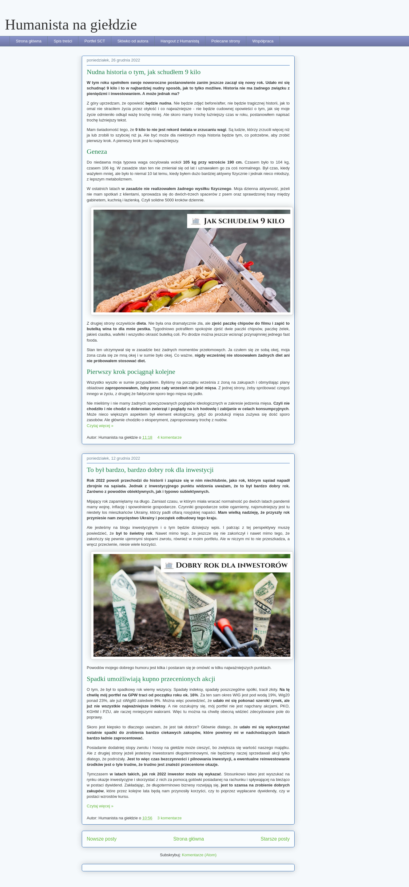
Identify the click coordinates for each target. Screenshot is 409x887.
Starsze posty (275, 838)
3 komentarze (169, 818)
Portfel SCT (95, 41)
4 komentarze (169, 437)
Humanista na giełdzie (71, 24)
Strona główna (29, 41)
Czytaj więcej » (100, 425)
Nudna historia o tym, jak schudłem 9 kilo (144, 72)
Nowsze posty (102, 838)
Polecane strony (225, 41)
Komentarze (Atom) (199, 855)
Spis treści (63, 41)
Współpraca (262, 41)
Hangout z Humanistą (180, 41)
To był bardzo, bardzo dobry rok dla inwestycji (150, 469)
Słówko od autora (132, 41)
